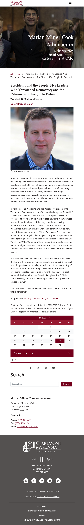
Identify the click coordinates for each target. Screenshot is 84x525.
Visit (34, 459)
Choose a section (23, 353)
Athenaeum (15, 74)
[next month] (49, 318)
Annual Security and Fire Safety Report (42, 520)
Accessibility (42, 506)
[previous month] (35, 318)
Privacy (42, 516)
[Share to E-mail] (53, 368)
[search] (65, 3)
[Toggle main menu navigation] (70, 3)
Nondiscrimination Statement (42, 511)
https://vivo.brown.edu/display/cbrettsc (42, 298)
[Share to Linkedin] (46, 368)
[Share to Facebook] (30, 368)
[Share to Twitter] (38, 368)
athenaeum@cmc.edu (27, 427)
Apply (50, 459)
